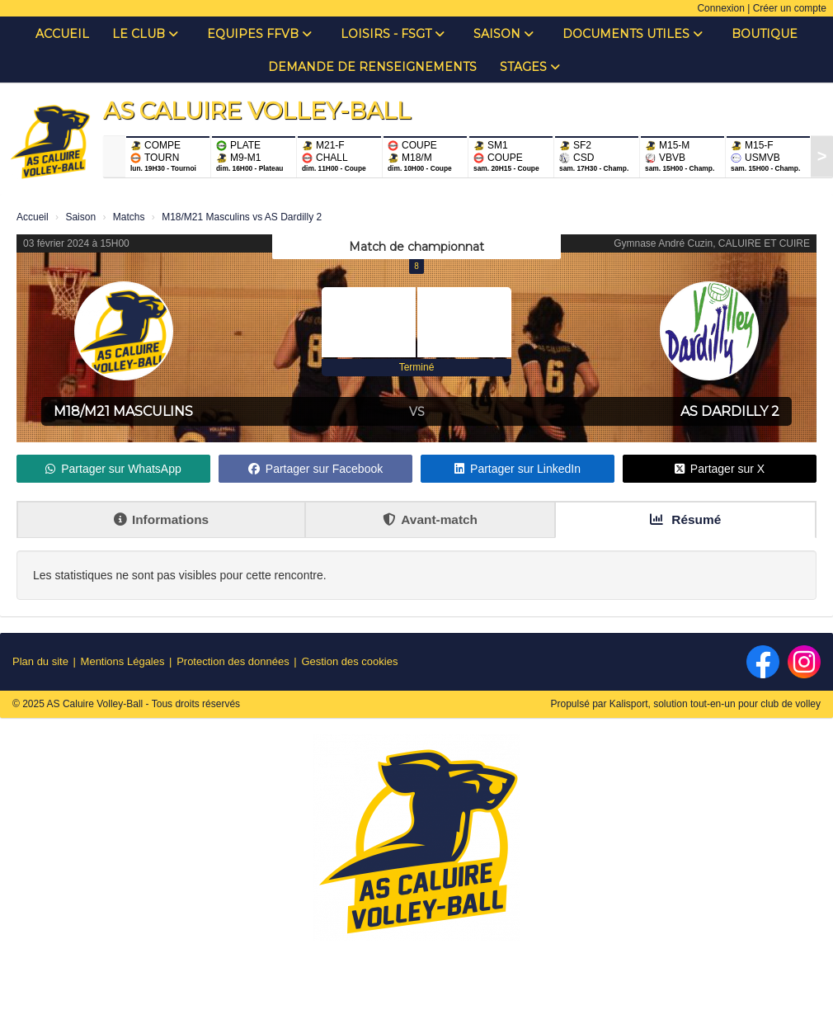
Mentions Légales (123, 661)
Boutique (765, 33)
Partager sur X (720, 468)
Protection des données (232, 661)
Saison (503, 33)
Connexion (720, 8)
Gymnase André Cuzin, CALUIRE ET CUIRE (712, 243)
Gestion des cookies (349, 661)
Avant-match (430, 519)
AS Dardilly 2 (729, 411)
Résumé (685, 519)
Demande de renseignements (372, 66)
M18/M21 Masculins (123, 411)
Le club (145, 33)
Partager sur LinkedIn (517, 468)
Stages (530, 66)
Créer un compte (789, 8)
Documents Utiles (632, 33)
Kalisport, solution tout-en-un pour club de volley (715, 704)
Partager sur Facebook (315, 468)
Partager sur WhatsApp (113, 468)
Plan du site (40, 661)
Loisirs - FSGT (393, 33)
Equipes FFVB (259, 33)
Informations (161, 519)
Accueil (62, 33)
